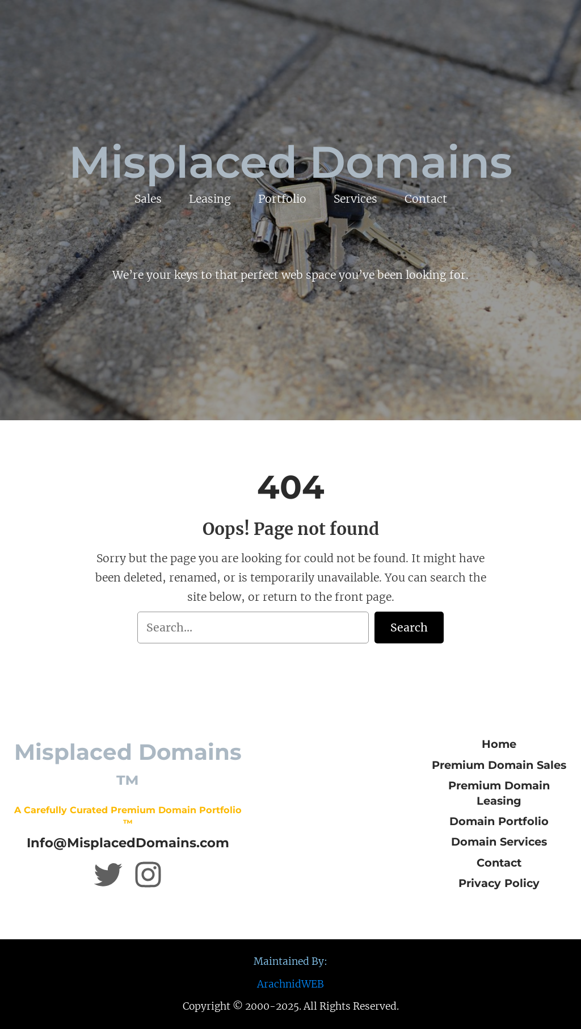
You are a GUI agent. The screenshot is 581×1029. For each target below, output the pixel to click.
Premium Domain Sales (499, 765)
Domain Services (499, 841)
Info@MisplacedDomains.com (128, 843)
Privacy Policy (499, 883)
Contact (499, 862)
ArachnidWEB (290, 984)
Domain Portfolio (499, 821)
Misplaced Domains (290, 162)
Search (409, 627)
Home (499, 744)
